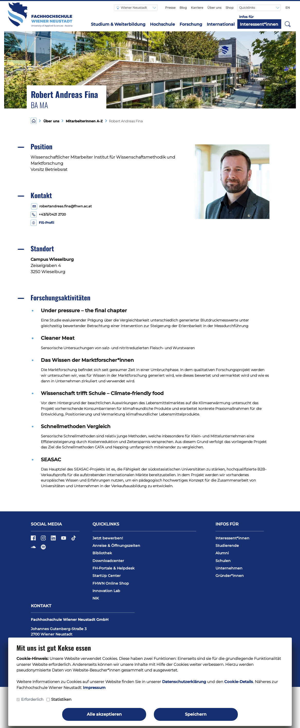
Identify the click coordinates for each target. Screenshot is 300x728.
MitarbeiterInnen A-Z (83, 121)
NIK (95, 598)
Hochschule (162, 24)
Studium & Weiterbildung (118, 24)
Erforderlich (32, 699)
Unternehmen (228, 568)
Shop (229, 8)
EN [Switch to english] (287, 8)
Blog (183, 8)
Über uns (214, 8)
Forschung (191, 24)
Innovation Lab (106, 591)
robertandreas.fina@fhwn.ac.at (65, 206)
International (221, 24)
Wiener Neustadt (132, 8)
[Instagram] (44, 540)
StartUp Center (106, 576)
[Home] (34, 121)
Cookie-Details (238, 681)
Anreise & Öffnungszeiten (116, 545)
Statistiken (61, 699)
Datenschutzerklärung (184, 681)
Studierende (227, 545)
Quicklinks (247, 8)
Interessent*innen (259, 24)
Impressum (94, 687)
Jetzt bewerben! (107, 538)
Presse (170, 8)
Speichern (196, 714)
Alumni (222, 553)
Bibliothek (102, 553)
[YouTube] (64, 540)
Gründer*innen (229, 576)
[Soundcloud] (34, 549)
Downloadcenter (108, 561)
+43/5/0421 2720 (52, 214)
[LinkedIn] (54, 540)
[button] (287, 24)
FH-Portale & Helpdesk (113, 568)
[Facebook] (34, 540)
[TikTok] (73, 540)
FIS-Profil (46, 223)
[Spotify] (43, 549)
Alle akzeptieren (104, 714)
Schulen (223, 561)
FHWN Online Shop (110, 583)
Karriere (197, 8)
